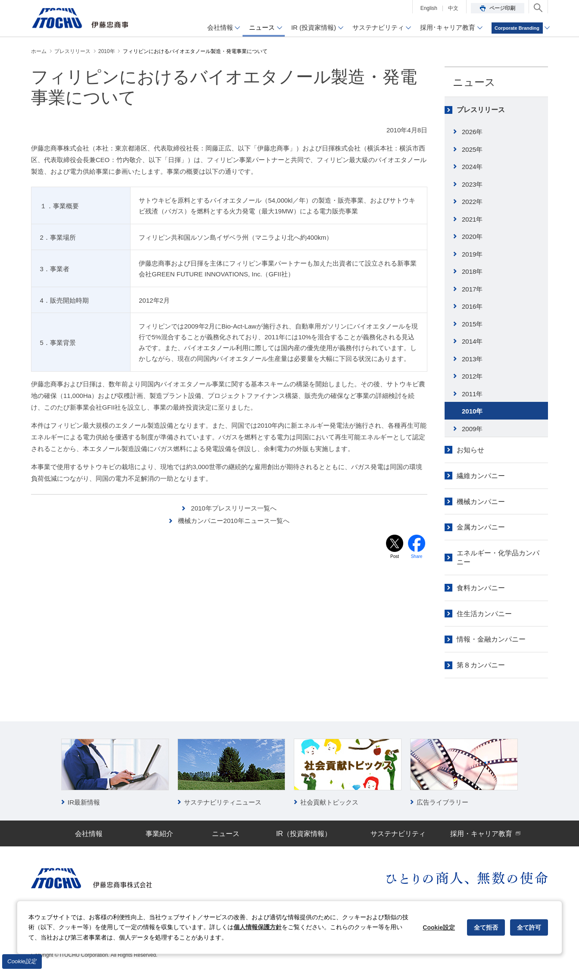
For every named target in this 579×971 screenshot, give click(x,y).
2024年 (472, 166)
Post (394, 556)
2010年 (472, 411)
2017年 (472, 289)
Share (417, 556)
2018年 (472, 271)
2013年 (472, 359)
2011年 (472, 394)
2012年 (472, 376)
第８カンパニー (481, 665)
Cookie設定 (22, 961)
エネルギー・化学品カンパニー (498, 557)
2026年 (472, 131)
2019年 (472, 254)
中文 (453, 8)
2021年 (472, 219)
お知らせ (470, 450)
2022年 (472, 201)
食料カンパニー (481, 588)
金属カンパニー (481, 527)
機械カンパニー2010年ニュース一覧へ (233, 520)
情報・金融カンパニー (491, 639)
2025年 (472, 149)
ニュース (474, 82)
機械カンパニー (481, 501)
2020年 (472, 236)
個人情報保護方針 (257, 927)
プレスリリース (481, 109)
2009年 (472, 428)
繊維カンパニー (481, 475)
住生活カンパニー (484, 613)
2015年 (472, 324)
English (428, 8)
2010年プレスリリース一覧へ (233, 508)
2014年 (472, 341)
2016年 (472, 306)
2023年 (472, 184)
